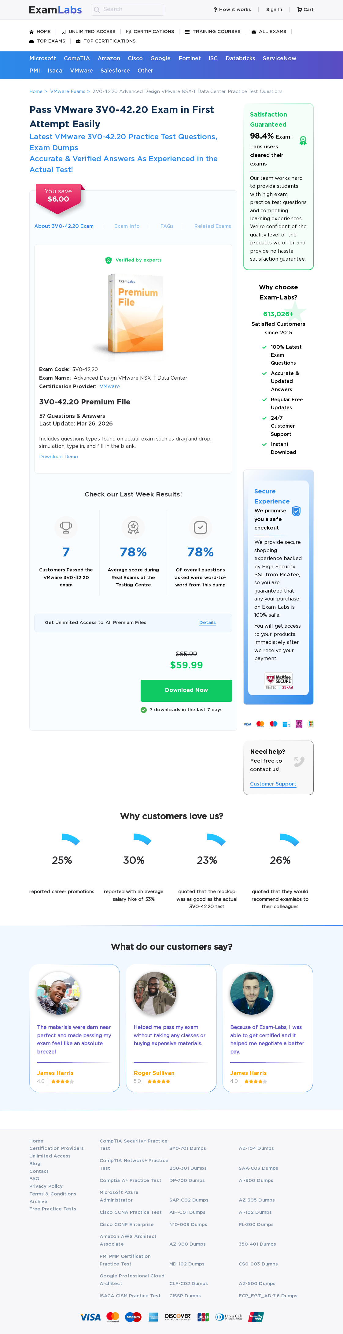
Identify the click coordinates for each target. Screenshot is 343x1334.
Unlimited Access (88, 32)
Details (207, 623)
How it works (232, 9)
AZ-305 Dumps (257, 1200)
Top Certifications (106, 41)
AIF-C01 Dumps (187, 1212)
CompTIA (77, 58)
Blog (34, 1164)
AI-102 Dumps (255, 1212)
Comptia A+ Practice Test (130, 1181)
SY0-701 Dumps (187, 1148)
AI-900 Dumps (256, 1181)
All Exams (269, 32)
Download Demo (58, 457)
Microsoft (42, 58)
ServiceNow (280, 58)
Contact (39, 1171)
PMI (34, 71)
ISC (213, 58)
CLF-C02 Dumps (188, 1284)
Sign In (274, 9)
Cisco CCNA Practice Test (131, 1212)
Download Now (186, 690)
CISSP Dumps (185, 1296)
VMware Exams (67, 92)
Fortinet (190, 58)
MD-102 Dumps (187, 1264)
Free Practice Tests (52, 1209)
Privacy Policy (46, 1186)
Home (40, 32)
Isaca (55, 71)
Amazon (109, 58)
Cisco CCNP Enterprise (127, 1225)
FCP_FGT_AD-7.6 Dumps (268, 1296)
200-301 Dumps (188, 1168)
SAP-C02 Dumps (189, 1200)
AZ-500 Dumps (257, 1284)
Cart (305, 9)
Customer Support (273, 784)
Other (145, 71)
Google (160, 58)
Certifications (150, 32)
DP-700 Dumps (187, 1181)
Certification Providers (56, 1148)
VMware (81, 71)
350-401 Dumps (257, 1244)
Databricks (241, 58)
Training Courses (213, 32)
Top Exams (47, 41)
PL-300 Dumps (256, 1225)
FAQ (34, 1179)
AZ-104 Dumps (256, 1148)
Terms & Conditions (52, 1194)
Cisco (135, 58)
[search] (97, 10)
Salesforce (115, 71)
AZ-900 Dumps (187, 1244)
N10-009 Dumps (188, 1225)
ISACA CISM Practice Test (130, 1296)
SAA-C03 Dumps (258, 1168)
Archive (38, 1202)
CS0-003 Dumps (258, 1264)
